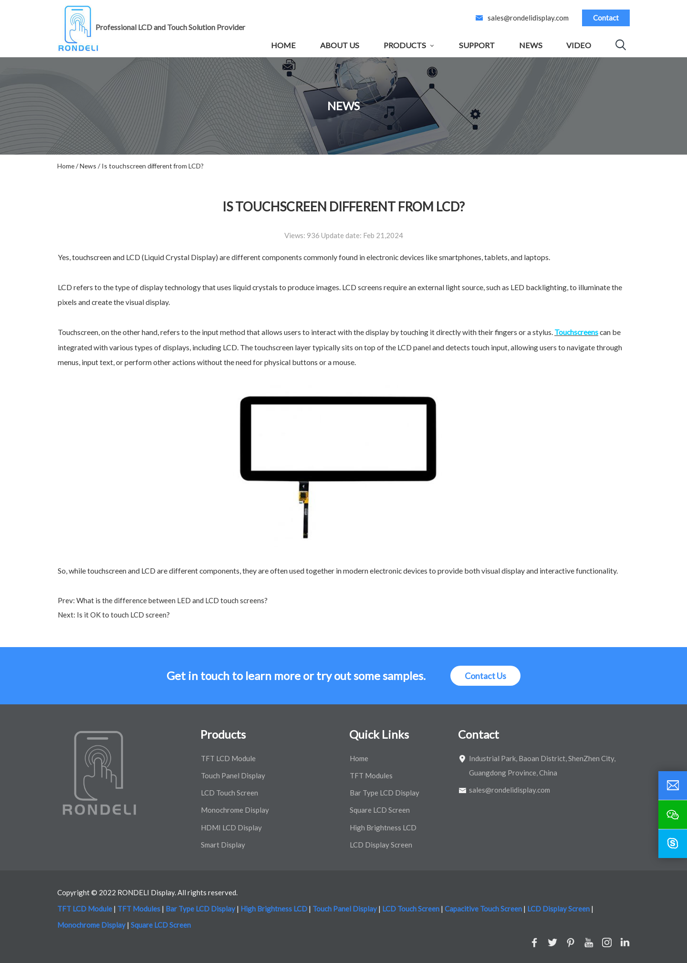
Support (477, 45)
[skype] (672, 843)
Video (578, 45)
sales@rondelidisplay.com (528, 17)
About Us (339, 45)
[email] (672, 785)
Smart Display (223, 844)
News (530, 45)
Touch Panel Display (233, 775)
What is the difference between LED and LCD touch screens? (171, 600)
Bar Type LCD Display (384, 792)
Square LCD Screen (380, 810)
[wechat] (672, 814)
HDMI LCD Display (231, 827)
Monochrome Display (235, 810)
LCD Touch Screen (229, 792)
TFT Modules (371, 775)
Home (283, 45)
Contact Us (485, 675)
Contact (606, 17)
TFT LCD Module (228, 758)
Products (405, 45)
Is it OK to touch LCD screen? (122, 614)
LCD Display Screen (381, 844)
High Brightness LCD (383, 827)
